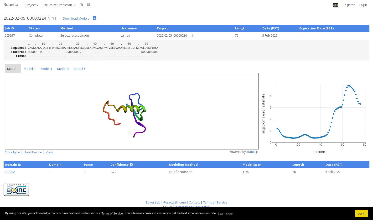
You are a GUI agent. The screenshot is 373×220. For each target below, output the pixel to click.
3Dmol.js (252, 152)
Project (32, 5)
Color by (12, 152)
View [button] (49, 152)
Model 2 (29, 68)
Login (363, 5)
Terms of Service (112, 213)
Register (349, 5)
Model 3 (46, 68)
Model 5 (79, 68)
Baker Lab (153, 202)
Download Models (76, 18)
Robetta (11, 4)
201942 (10, 172)
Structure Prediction (59, 5)
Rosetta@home (174, 202)
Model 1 (13, 68)
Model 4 (63, 68)
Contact (194, 202)
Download (33, 152)
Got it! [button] (361, 213)
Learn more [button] (225, 213)
